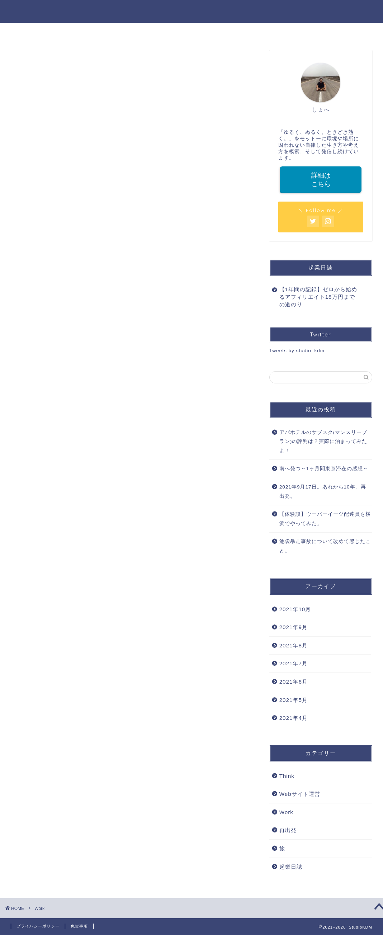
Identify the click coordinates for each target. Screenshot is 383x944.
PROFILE (148, 31)
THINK (274, 31)
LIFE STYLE (231, 31)
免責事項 (79, 926)
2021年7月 (293, 663)
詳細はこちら (320, 180)
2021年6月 (293, 682)
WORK (188, 31)
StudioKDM (192, 11)
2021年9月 (293, 627)
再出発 (288, 830)
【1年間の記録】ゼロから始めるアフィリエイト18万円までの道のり (318, 296)
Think (286, 776)
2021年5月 (293, 700)
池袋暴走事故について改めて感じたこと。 (325, 546)
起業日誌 (290, 867)
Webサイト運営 (299, 794)
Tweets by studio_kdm (297, 350)
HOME (109, 31)
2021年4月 (293, 718)
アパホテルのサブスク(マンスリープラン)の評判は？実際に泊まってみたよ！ (323, 441)
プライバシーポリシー (38, 926)
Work (286, 812)
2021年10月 (295, 609)
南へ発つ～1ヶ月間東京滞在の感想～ (324, 468)
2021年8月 (293, 645)
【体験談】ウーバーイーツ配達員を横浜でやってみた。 (325, 518)
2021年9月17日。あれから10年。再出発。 (322, 491)
